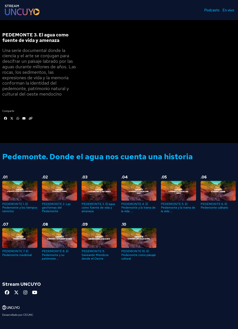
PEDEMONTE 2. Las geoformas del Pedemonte (56, 207)
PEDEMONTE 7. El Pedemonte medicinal (17, 253)
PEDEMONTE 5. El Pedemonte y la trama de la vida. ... (178, 207)
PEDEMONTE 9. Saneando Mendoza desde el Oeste (95, 254)
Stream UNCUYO (21, 284)
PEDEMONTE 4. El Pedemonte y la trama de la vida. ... (138, 207)
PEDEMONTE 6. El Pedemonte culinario (214, 206)
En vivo (228, 10)
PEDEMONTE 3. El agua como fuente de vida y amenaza (98, 207)
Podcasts (211, 10)
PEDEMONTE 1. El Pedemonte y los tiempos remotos (19, 207)
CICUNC (28, 314)
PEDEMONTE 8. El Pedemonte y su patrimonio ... (55, 254)
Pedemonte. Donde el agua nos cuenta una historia (97, 157)
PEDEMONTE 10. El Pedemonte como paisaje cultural (138, 254)
